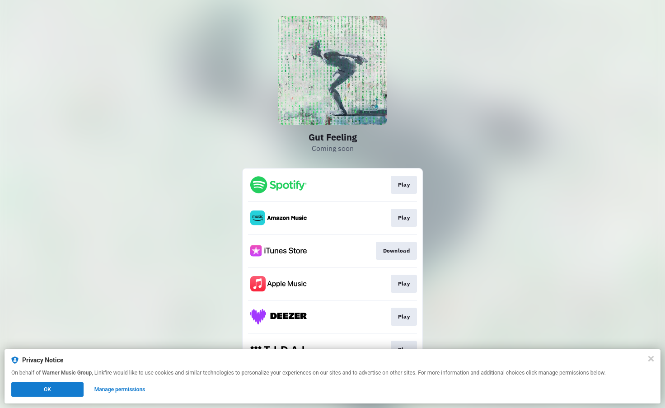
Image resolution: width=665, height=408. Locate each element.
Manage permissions (119, 389)
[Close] (651, 359)
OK (47, 389)
